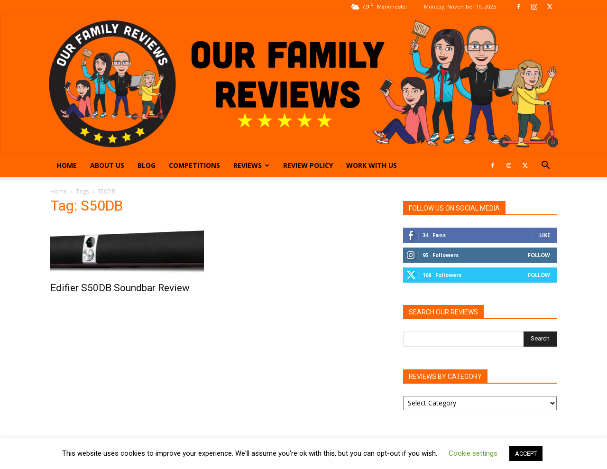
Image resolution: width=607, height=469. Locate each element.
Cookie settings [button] (473, 453)
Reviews (251, 165)
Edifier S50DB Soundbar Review (120, 288)
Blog (147, 165)
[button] (545, 166)
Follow (539, 254)
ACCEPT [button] (526, 453)
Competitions (194, 165)
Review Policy (308, 165)
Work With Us (371, 165)
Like (544, 235)
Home (67, 165)
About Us (107, 165)
